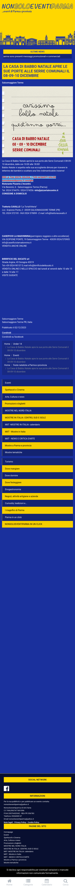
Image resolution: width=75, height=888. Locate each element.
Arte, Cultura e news (14, 397)
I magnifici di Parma (14, 510)
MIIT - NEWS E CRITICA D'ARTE (20, 438)
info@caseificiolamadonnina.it (16, 242)
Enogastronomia (13, 489)
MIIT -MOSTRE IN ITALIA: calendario (22, 424)
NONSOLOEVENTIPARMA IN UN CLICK (23, 524)
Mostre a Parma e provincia (18, 445)
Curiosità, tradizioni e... (16, 503)
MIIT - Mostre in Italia (15, 431)
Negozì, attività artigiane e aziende (21, 496)
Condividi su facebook (12, 337)
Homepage (8, 832)
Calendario (47, 882)
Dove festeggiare (13, 482)
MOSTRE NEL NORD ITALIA (18, 410)
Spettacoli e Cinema (14, 389)
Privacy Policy (20, 822)
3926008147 (16, 816)
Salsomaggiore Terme (12, 82)
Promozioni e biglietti (15, 403)
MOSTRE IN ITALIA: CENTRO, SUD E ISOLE (25, 417)
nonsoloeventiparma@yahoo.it (16, 804)
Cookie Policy (33, 822)
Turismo (9, 461)
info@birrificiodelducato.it (40, 265)
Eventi (8, 383)
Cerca (65, 882)
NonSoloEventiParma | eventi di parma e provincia (37, 7)
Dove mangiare (12, 468)
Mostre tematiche (13, 452)
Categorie (28, 882)
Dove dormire (11, 475)
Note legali (8, 822)
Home (9, 882)
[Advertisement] (37, 23)
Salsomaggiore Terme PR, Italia (17, 322)
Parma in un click (13, 517)
